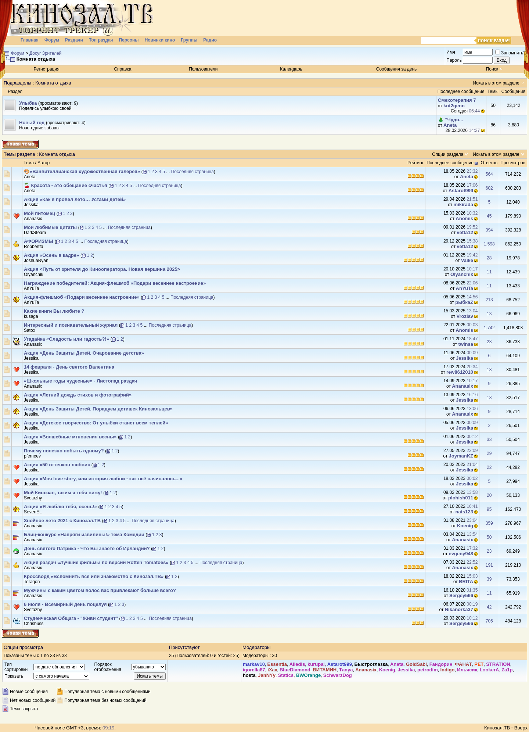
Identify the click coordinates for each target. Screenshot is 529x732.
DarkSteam (35, 232)
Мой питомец (39, 213)
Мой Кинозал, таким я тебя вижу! (63, 492)
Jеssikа (31, 204)
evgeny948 (461, 553)
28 (489, 258)
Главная (30, 40)
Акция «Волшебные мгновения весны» (70, 436)
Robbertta (33, 246)
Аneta (450, 125)
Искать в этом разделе (496, 83)
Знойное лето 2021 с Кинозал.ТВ (62, 520)
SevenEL (33, 511)
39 (489, 579)
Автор (43, 162)
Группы (189, 40)
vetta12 (465, 232)
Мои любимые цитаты (50, 227)
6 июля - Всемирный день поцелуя (65, 604)
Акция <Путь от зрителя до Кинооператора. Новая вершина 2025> (102, 269)
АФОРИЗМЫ (38, 241)
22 (489, 467)
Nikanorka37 (459, 609)
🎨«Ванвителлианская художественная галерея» (82, 171)
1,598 (489, 244)
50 (489, 537)
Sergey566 (461, 595)
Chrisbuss (33, 623)
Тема (29, 162)
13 (489, 313)
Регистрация (47, 69)
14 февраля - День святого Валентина (69, 367)
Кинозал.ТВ (497, 728)
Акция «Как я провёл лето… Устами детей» (75, 199)
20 (489, 495)
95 (489, 509)
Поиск (492, 69)
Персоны (128, 40)
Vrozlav (465, 316)
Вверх (521, 728)
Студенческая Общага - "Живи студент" (71, 618)
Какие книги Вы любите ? (54, 311)
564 (489, 174)
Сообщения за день (396, 69)
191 (489, 565)
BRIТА (466, 581)
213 (489, 299)
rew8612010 (459, 372)
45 (489, 216)
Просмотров (512, 162)
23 (489, 341)
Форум (51, 40)
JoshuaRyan (36, 260)
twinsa (465, 344)
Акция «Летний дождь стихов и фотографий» (78, 395)
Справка (122, 69)
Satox (29, 330)
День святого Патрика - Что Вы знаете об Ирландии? (87, 548)
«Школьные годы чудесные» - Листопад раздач (80, 381)
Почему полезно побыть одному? (64, 450)
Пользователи (203, 69)
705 (489, 621)
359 (489, 523)
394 (489, 230)
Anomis (464, 218)
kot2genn (454, 105)
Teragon (32, 581)
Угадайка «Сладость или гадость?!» (66, 339)
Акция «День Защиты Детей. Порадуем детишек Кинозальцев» (98, 409)
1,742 (489, 327)
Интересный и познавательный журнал (71, 325)
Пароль (454, 60)
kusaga (31, 316)
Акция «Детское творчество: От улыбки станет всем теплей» (96, 423)
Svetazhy (33, 497)
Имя (450, 52)
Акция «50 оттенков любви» (57, 464)
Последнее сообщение (450, 162)
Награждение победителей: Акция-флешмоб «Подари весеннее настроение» (115, 283)
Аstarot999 (461, 190)
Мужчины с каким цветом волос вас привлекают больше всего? (100, 590)
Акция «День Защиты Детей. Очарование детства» (84, 353)
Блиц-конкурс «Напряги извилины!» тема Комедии (84, 534)
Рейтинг (415, 162)
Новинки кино (160, 40)
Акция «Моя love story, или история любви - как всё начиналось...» (103, 478)
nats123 (464, 511)
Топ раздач (101, 40)
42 (489, 607)
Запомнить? (510, 52)
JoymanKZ (461, 456)
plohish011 (460, 497)
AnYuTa (31, 288)
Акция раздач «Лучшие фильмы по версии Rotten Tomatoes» (96, 562)
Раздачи (74, 40)
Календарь (291, 69)
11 (489, 271)
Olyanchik (33, 274)
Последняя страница (192, 171)
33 (489, 439)
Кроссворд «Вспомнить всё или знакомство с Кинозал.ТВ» (93, 576)
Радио (210, 40)
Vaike (467, 260)
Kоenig (465, 525)
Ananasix (33, 218)
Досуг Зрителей (45, 53)
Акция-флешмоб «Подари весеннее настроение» (82, 297)
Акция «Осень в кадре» (51, 255)
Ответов (489, 162)
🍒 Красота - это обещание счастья (65, 185)
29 (489, 453)
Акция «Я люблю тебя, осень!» (60, 506)
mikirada (463, 204)
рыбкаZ (464, 302)
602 (489, 188)
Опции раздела (447, 154)
